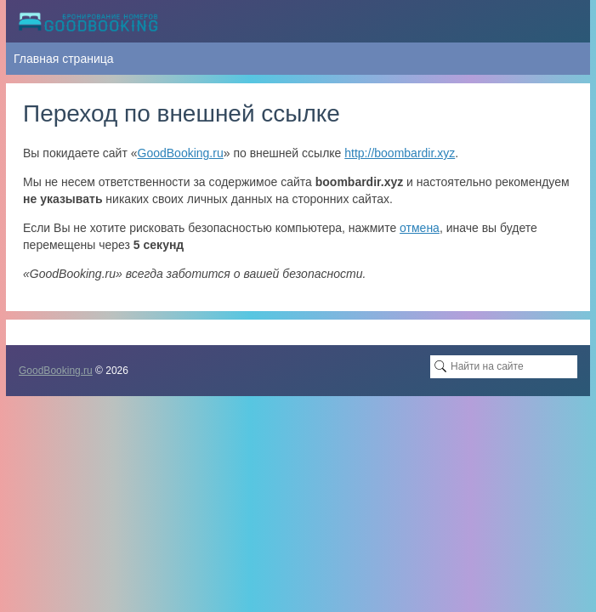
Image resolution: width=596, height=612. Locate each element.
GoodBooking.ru (181, 153)
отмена (420, 228)
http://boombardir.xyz (399, 153)
